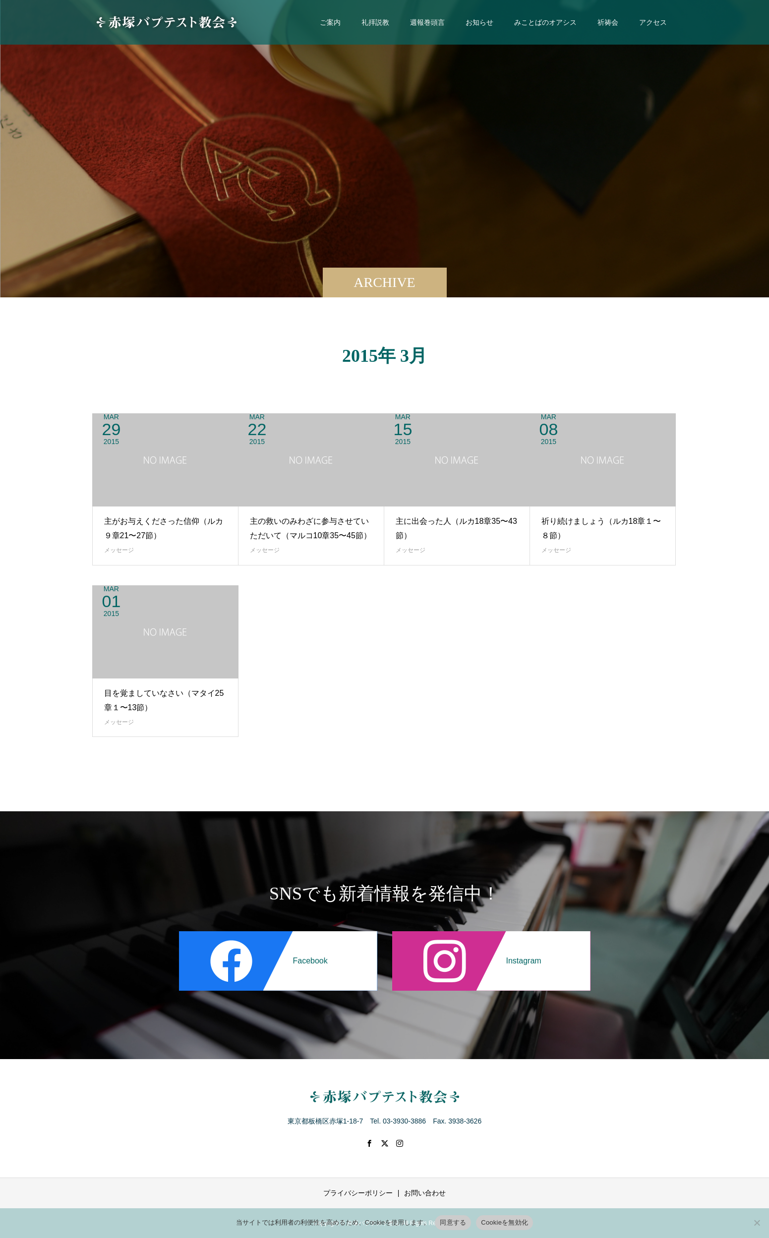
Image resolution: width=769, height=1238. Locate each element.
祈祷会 (607, 22)
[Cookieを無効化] (757, 1223)
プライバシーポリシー (358, 1193)
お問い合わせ (425, 1193)
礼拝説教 (375, 22)
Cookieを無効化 (504, 1222)
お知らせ (479, 22)
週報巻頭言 (427, 22)
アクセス (653, 22)
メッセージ (119, 550)
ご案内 (330, 22)
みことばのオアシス (545, 22)
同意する (453, 1222)
